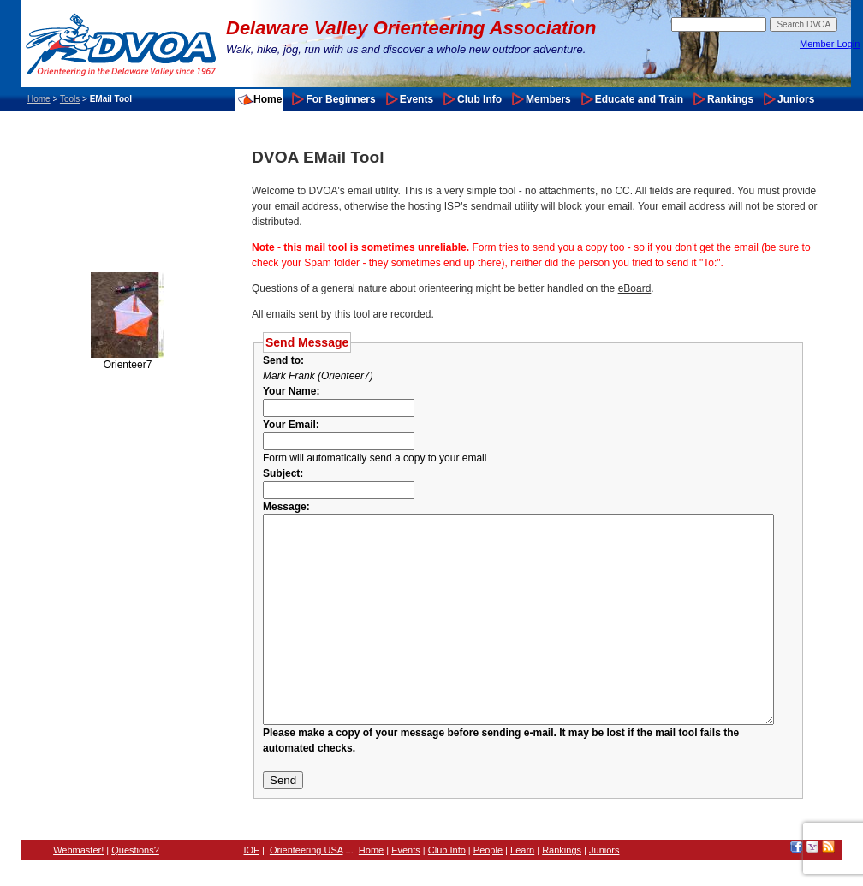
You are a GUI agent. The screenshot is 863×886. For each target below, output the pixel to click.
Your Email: (291, 425)
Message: (286, 507)
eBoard (635, 288)
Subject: (283, 473)
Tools (70, 99)
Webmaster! (78, 876)
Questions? (135, 876)
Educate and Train (639, 99)
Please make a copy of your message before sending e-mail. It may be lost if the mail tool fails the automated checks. (549, 774)
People (488, 876)
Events (416, 99)
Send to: (286, 360)
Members (548, 99)
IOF (251, 876)
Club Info (479, 99)
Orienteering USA (306, 876)
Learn (522, 876)
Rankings (730, 99)
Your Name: (291, 391)
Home (39, 99)
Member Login (830, 44)
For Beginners (340, 99)
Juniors (795, 99)
